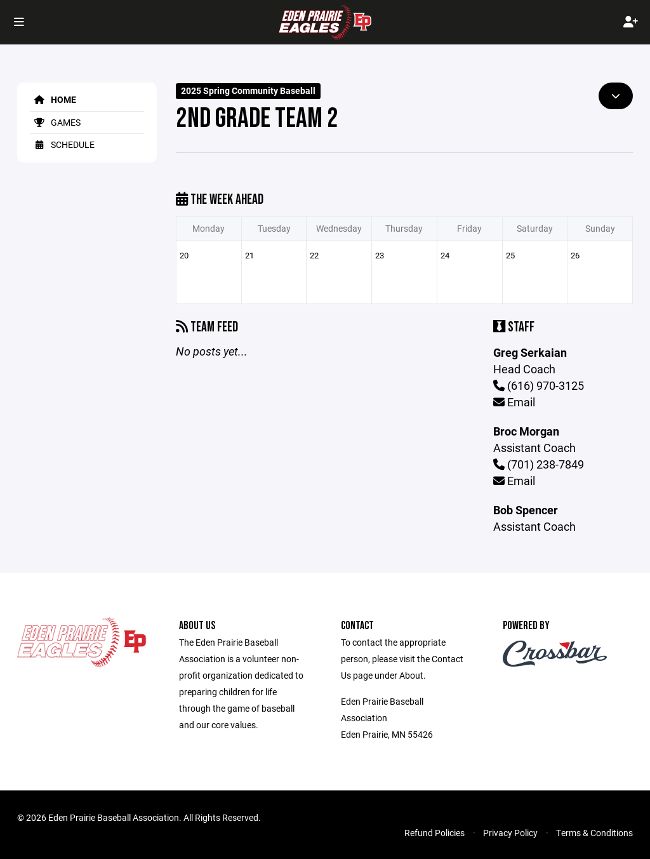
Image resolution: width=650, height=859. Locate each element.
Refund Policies (434, 833)
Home (53, 99)
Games (55, 122)
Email (514, 402)
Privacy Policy (510, 833)
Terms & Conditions (594, 833)
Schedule (62, 144)
